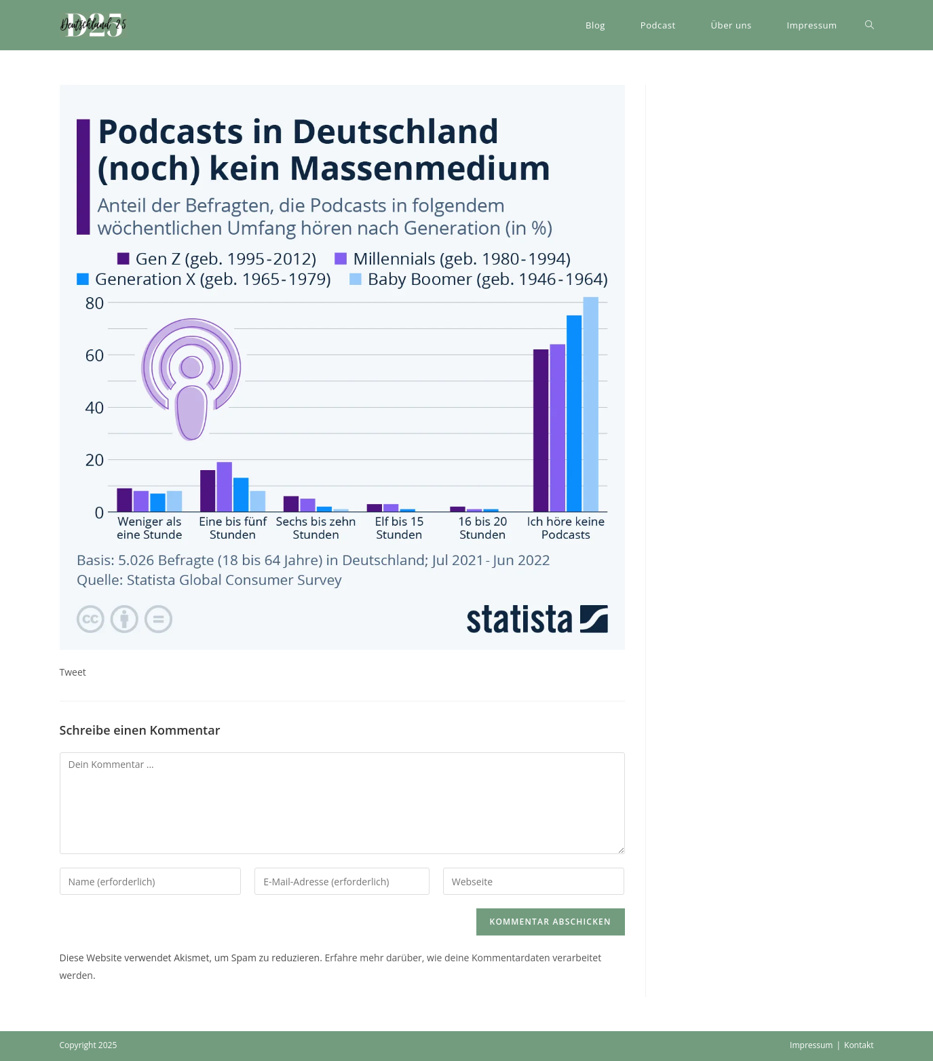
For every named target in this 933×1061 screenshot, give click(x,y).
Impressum (811, 1045)
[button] (94, 25)
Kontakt (858, 1045)
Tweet (73, 671)
